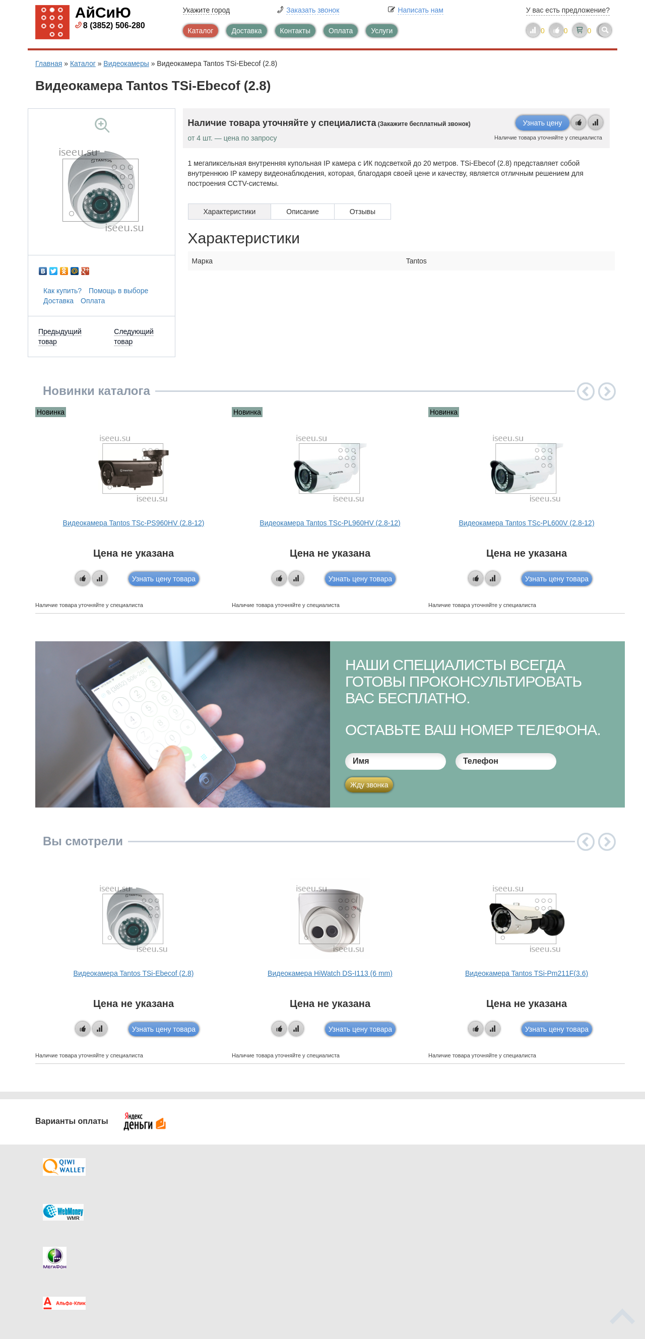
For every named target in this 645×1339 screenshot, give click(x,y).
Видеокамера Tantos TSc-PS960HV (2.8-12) (134, 523)
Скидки (67, 1246)
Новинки (364, 1226)
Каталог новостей (232, 1205)
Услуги (382, 31)
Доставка (246, 31)
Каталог (201, 31)
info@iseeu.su (522, 1245)
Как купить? (62, 291)
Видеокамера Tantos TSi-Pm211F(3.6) (526, 973)
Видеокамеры (126, 63)
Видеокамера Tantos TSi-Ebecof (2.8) (134, 973)
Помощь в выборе (118, 291)
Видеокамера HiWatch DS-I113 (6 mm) (330, 973)
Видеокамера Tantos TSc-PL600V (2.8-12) (526, 523)
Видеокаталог (373, 1205)
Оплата (341, 31)
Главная (48, 63)
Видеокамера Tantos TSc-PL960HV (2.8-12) (330, 523)
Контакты (295, 31)
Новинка (50, 412)
